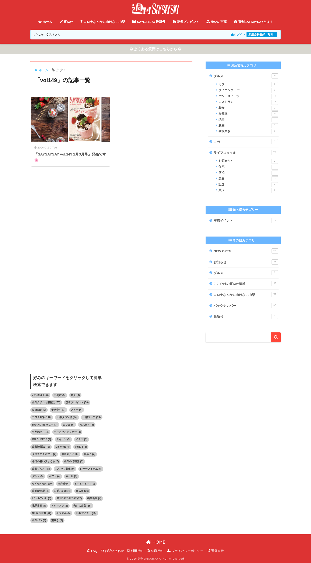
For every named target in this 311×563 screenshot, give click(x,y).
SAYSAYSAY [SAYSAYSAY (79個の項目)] (85, 483)
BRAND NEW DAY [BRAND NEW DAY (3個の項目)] (44, 424)
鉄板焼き (248, 131)
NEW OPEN (246, 251)
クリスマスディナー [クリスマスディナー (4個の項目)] (67, 432)
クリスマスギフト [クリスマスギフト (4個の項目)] (44, 454)
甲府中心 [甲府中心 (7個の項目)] (58, 409)
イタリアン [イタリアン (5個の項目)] (59, 505)
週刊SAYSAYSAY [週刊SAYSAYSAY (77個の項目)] (69, 498)
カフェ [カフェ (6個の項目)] (68, 424)
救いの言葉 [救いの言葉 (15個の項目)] (82, 505)
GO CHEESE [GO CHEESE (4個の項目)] (41, 439)
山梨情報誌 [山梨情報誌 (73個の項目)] (41, 446)
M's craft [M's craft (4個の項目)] (62, 446)
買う (248, 190)
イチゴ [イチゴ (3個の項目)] (81, 439)
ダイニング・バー (248, 90)
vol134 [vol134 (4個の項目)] (81, 446)
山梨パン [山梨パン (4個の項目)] (39, 520)
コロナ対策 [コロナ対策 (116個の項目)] (41, 417)
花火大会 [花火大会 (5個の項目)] (63, 513)
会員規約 (155, 551)
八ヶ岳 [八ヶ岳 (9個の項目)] (71, 476)
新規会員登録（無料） (262, 34)
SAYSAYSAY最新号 (148, 22)
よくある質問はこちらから (155, 49)
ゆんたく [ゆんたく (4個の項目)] (87, 424)
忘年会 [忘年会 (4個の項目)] (63, 483)
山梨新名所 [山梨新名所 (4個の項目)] (40, 491)
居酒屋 (248, 114)
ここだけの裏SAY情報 (246, 283)
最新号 (246, 316)
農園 (248, 125)
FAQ (92, 551)
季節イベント (246, 220)
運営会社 (215, 551)
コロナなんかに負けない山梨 (102, 22)
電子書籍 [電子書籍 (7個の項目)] (39, 505)
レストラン (248, 102)
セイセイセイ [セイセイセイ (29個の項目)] (42, 483)
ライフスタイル (246, 152)
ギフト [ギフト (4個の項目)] (54, 476)
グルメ (246, 75)
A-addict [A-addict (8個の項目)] (39, 409)
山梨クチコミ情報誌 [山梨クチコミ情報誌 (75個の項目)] (46, 402)
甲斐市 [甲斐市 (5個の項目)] (59, 395)
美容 (248, 178)
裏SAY (66, 22)
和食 (248, 108)
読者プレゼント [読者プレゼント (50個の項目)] (77, 402)
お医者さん (248, 161)
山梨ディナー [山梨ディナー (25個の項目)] (86, 513)
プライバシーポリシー (185, 551)
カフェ (248, 84)
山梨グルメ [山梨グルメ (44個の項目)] (41, 468)
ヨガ (246, 141)
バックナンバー (246, 305)
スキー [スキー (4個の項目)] (76, 409)
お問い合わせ (112, 551)
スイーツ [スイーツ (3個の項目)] (63, 439)
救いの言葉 (216, 22)
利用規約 (135, 551)
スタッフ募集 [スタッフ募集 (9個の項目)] (64, 468)
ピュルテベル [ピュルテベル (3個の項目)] (41, 498)
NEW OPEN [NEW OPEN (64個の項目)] (41, 513)
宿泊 (248, 173)
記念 (248, 184)
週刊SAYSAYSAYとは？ (253, 22)
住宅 (248, 167)
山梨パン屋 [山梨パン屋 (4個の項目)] (62, 491)
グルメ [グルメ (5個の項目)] (37, 476)
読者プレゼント (186, 22)
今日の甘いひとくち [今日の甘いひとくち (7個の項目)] (45, 461)
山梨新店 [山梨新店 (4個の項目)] (94, 498)
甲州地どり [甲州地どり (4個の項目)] (40, 432)
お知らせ (246, 262)
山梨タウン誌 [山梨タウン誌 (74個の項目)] (67, 417)
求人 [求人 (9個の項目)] (75, 395)
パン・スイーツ (248, 96)
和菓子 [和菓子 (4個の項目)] (89, 454)
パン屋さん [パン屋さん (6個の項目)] (40, 395)
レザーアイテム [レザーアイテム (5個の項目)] (91, 468)
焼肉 (248, 119)
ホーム (45, 22)
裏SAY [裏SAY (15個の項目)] (82, 491)
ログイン (238, 34)
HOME (155, 542)
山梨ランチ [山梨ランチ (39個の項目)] (92, 417)
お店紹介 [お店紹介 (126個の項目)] (70, 454)
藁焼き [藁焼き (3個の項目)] (57, 520)
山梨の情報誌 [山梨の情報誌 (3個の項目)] (73, 461)
